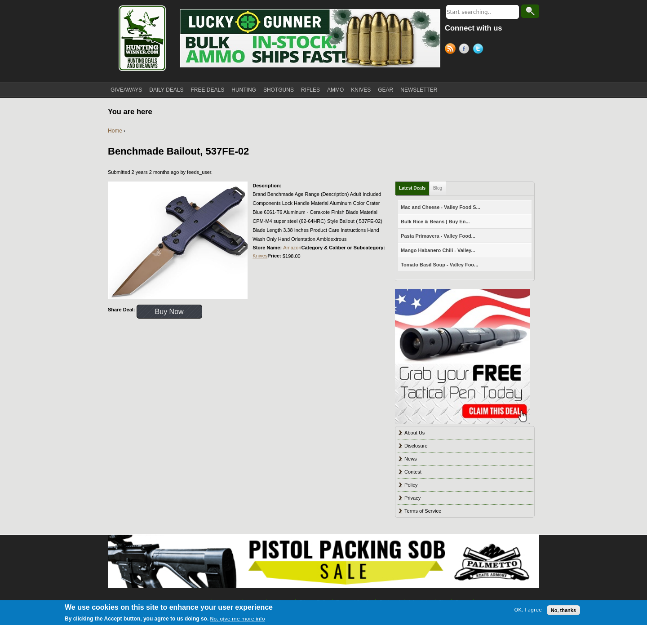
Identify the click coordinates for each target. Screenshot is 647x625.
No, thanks (563, 610)
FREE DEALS (208, 90)
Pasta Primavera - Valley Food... (438, 236)
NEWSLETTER (418, 90)
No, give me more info (237, 619)
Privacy (412, 498)
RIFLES (310, 90)
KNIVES (361, 90)
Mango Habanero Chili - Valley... (438, 250)
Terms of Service (422, 511)
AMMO (335, 90)
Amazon (292, 247)
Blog (437, 188)
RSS (452, 50)
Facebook (466, 50)
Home (115, 131)
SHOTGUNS (278, 90)
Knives (260, 255)
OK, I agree (528, 610)
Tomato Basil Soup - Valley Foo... (439, 264)
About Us (414, 432)
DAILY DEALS (166, 90)
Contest (412, 471)
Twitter (480, 50)
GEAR (385, 90)
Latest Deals (412, 188)
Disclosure (415, 445)
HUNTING (243, 90)
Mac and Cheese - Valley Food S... (440, 207)
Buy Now (169, 311)
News (410, 458)
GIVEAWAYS (126, 90)
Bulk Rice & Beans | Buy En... (435, 221)
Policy (410, 485)
